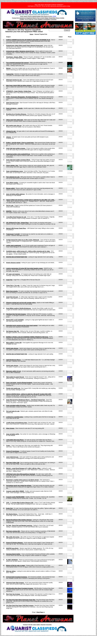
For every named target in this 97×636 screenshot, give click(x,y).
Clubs (34, 624)
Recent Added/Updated (34, 16)
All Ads (50, 16)
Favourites (49, 624)
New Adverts (44, 16)
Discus (58, 18)
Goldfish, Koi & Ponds (26, 19)
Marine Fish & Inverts (38, 18)
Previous (25, 624)
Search (26, 16)
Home (21, 16)
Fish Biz (30, 624)
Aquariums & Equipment (25, 18)
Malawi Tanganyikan (50, 18)
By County (35, 19)
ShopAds (43, 624)
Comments (53, 19)
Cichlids (62, 18)
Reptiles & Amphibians (44, 19)
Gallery (38, 624)
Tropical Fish (15, 18)
